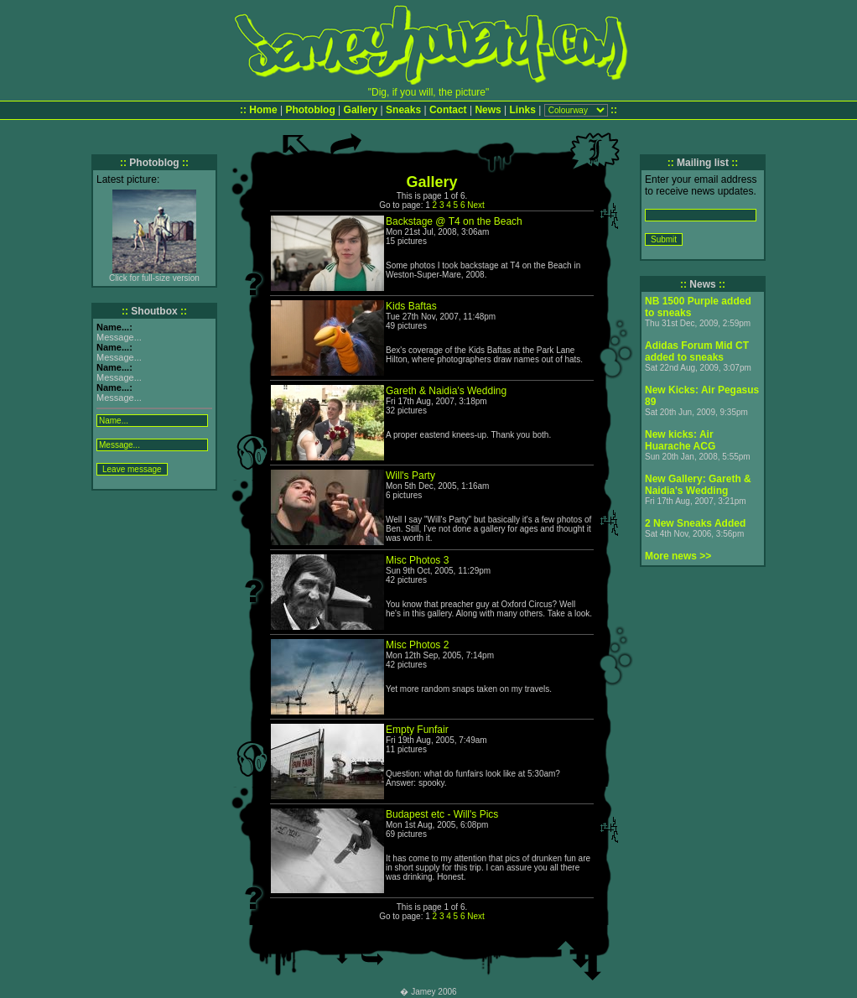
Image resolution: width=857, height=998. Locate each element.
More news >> (678, 556)
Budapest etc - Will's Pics (442, 814)
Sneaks (403, 110)
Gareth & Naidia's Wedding (446, 391)
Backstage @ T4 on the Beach (454, 221)
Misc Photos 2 (417, 645)
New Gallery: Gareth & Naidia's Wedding (698, 484)
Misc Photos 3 (417, 560)
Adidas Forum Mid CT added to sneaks (697, 351)
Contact (448, 110)
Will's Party (410, 475)
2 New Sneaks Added (695, 523)
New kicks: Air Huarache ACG (680, 440)
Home (263, 110)
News (488, 110)
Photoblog (310, 110)
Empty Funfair (417, 730)
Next (476, 205)
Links (523, 110)
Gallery (361, 110)
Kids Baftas (411, 306)
